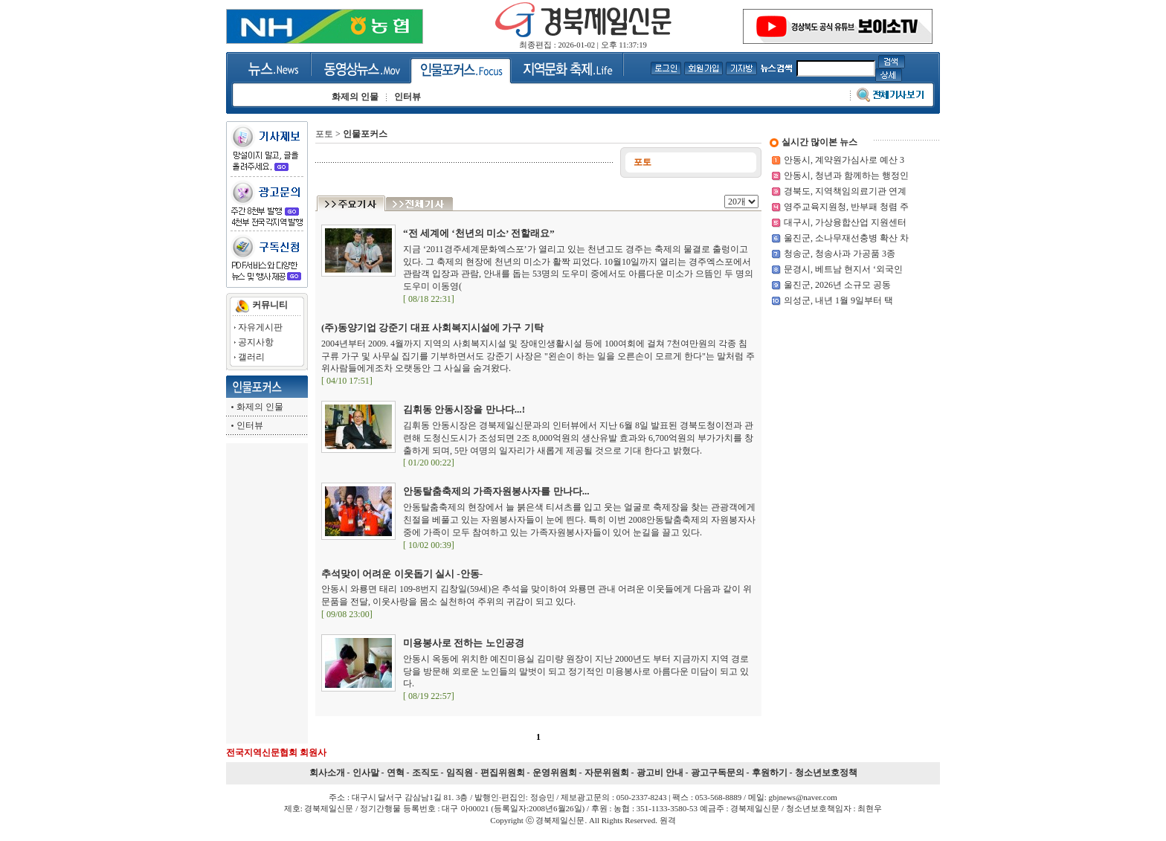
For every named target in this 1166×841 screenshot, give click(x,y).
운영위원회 (554, 772)
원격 (668, 820)
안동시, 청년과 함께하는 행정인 (846, 175)
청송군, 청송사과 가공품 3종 (839, 253)
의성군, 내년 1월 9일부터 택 (838, 300)
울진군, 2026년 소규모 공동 (837, 285)
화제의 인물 (259, 407)
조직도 (425, 772)
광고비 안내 (660, 772)
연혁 (396, 772)
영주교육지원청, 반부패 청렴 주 (846, 207)
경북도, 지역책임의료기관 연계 (845, 191)
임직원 (459, 772)
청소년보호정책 (826, 772)
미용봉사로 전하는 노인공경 (463, 642)
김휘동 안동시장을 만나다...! (464, 409)
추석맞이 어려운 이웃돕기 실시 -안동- (402, 573)
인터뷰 (249, 425)
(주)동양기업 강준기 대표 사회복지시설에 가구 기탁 (432, 327)
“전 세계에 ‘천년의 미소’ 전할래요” (479, 233)
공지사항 (256, 342)
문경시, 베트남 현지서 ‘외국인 (843, 269)
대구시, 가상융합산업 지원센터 (845, 222)
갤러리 (251, 357)
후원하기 (769, 772)
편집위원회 (502, 772)
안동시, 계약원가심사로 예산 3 (844, 160)
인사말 (365, 772)
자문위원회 (606, 772)
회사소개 (327, 772)
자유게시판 (260, 327)
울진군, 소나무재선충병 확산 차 (846, 238)
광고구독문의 (717, 772)
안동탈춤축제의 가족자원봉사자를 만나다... (496, 491)
